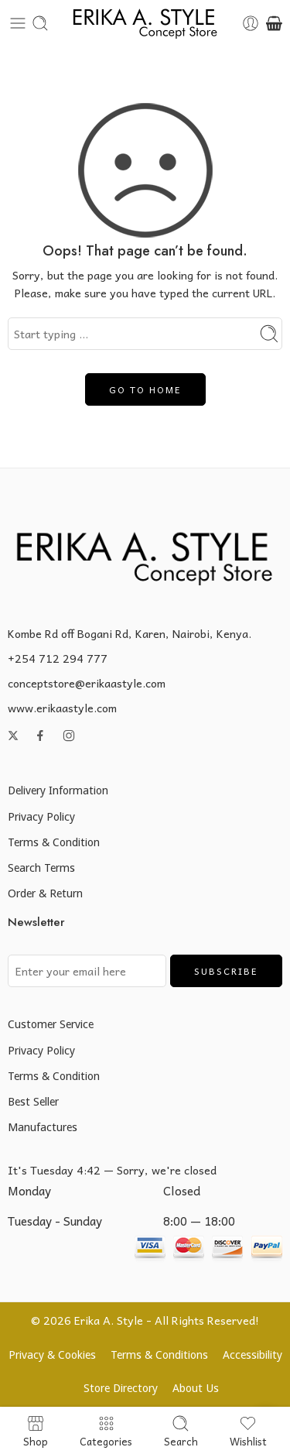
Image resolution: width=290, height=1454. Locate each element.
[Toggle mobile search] (40, 23)
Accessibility (252, 1354)
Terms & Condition (54, 842)
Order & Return (45, 893)
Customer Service (51, 1023)
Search (181, 1430)
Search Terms (41, 867)
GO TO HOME (145, 389)
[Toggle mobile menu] (18, 23)
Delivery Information (58, 790)
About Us (195, 1387)
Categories (106, 1430)
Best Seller (33, 1101)
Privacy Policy (41, 816)
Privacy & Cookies (52, 1354)
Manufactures (42, 1126)
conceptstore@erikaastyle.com (86, 683)
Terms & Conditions (159, 1354)
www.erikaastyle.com (62, 707)
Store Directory (121, 1387)
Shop (35, 1430)
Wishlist (248, 1430)
